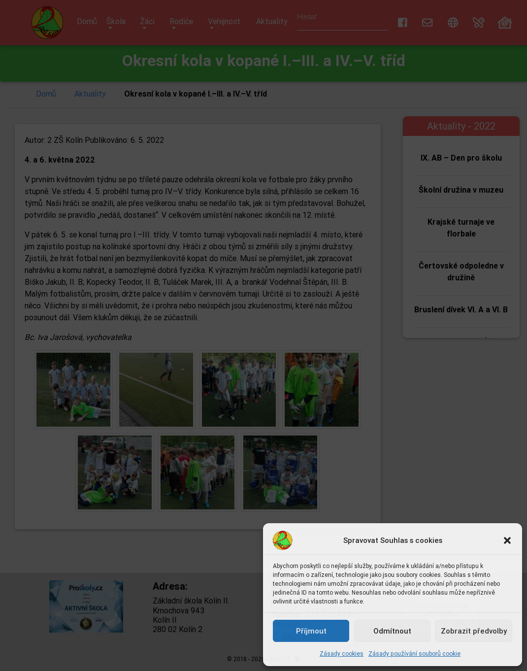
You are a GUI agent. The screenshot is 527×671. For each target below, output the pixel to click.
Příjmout (311, 631)
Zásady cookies (341, 653)
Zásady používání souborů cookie (414, 653)
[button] (507, 540)
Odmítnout (392, 631)
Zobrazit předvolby (474, 631)
